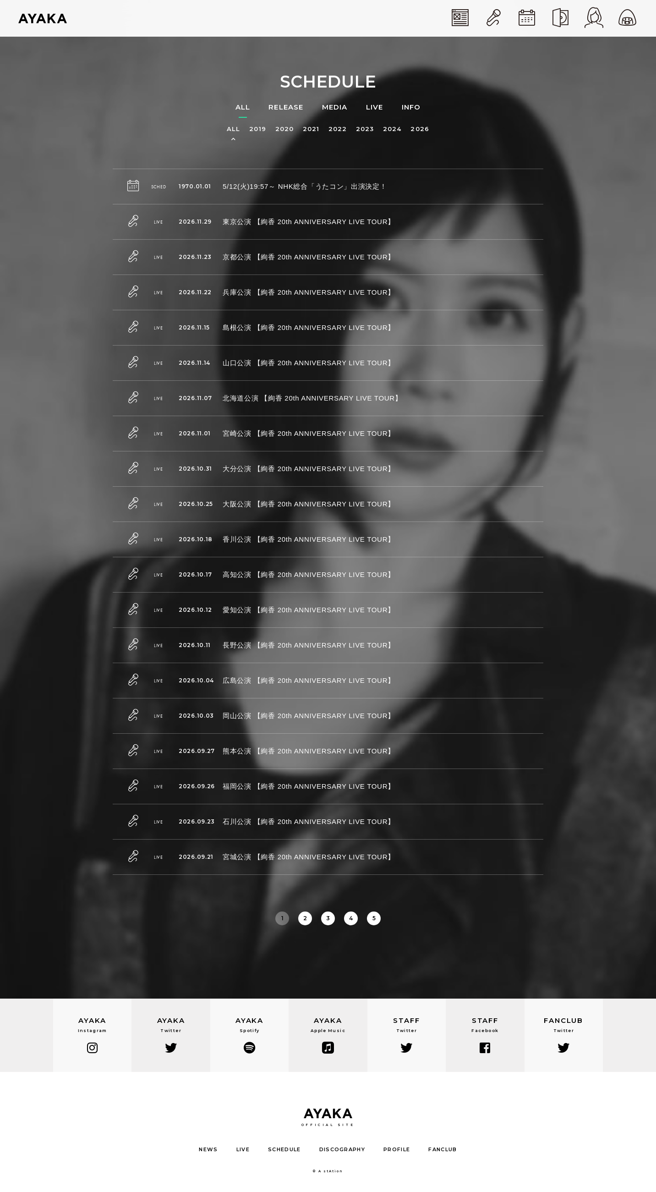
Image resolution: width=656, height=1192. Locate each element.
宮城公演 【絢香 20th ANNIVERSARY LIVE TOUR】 (309, 857)
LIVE (374, 107)
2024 (392, 129)
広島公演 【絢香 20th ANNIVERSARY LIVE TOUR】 (309, 680)
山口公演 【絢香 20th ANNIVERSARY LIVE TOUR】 (309, 363)
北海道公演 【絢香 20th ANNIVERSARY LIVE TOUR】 (312, 398)
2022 (337, 129)
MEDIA (335, 107)
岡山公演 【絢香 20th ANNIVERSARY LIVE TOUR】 (309, 716)
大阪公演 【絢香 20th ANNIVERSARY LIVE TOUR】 (309, 504)
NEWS (208, 1149)
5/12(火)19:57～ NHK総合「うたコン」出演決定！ (305, 186)
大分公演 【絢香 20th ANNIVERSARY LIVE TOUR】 (309, 468)
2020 (284, 129)
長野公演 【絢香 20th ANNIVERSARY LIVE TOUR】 (309, 645)
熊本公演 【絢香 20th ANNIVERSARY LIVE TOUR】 (309, 751)
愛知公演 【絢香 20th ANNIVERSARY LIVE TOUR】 (309, 610)
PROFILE (396, 1149)
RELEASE (285, 107)
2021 (311, 129)
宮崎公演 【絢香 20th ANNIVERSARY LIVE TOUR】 (309, 433)
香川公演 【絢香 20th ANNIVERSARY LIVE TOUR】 (309, 539)
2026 (419, 129)
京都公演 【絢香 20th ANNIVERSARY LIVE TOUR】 (309, 257)
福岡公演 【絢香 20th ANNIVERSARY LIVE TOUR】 (309, 786)
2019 (257, 129)
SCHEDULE (284, 1149)
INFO (411, 107)
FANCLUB (442, 1149)
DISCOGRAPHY (342, 1149)
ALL (243, 107)
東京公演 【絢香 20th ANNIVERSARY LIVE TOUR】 (309, 221)
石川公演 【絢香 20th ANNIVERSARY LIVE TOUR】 (309, 821)
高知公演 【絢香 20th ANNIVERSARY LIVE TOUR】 (309, 574)
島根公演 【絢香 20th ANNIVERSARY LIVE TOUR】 (309, 327)
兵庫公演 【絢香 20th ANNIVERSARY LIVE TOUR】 (309, 292)
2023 (365, 129)
